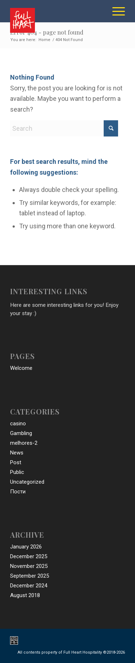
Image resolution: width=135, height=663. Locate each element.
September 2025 (29, 576)
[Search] (64, 128)
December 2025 (28, 556)
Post (15, 462)
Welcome (21, 368)
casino (18, 423)
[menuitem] (115, 11)
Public (17, 472)
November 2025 (29, 566)
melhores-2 (23, 443)
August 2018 (25, 595)
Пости (18, 491)
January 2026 (26, 546)
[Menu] (115, 11)
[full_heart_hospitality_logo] (56, 18)
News (16, 452)
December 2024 (28, 585)
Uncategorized (27, 482)
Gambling (21, 433)
